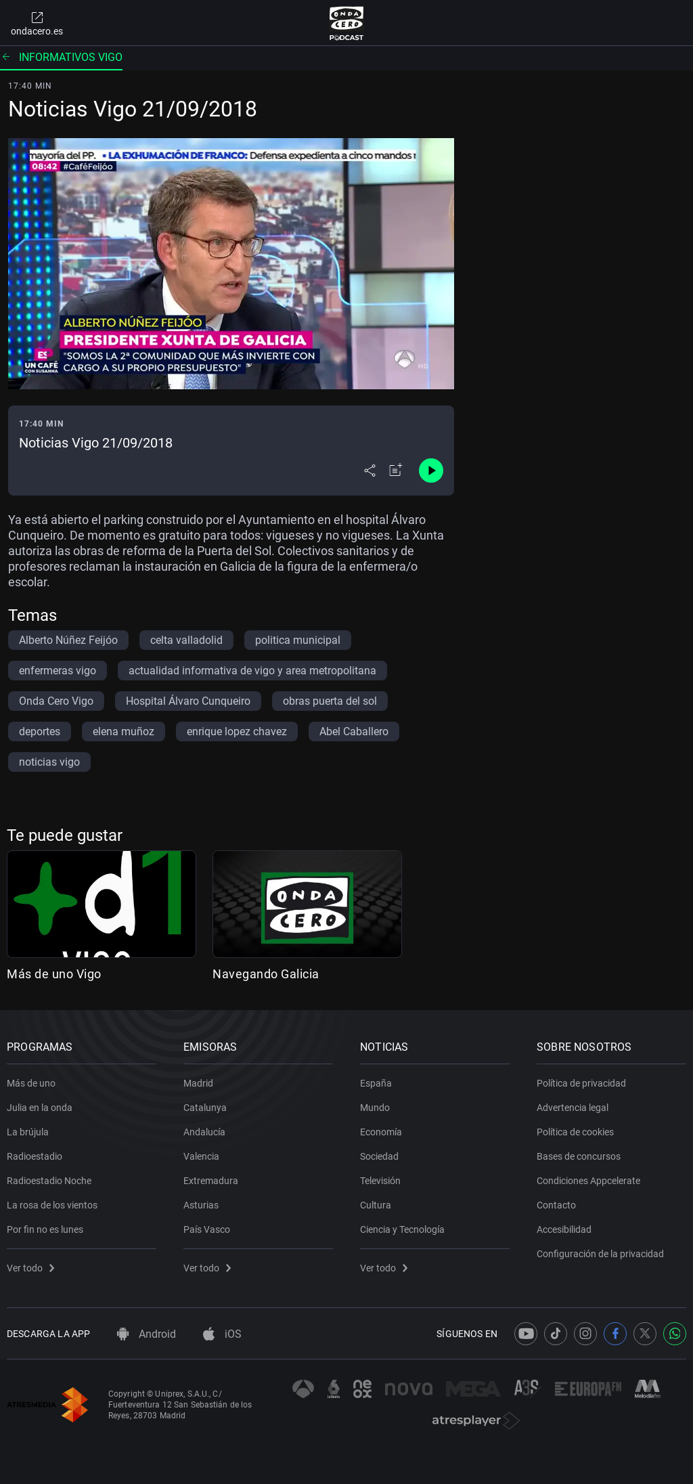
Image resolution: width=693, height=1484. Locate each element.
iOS (222, 1334)
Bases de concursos (579, 1156)
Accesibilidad (564, 1229)
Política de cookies (575, 1132)
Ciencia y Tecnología (402, 1229)
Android (146, 1334)
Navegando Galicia (266, 974)
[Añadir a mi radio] (396, 470)
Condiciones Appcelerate (588, 1180)
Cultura (375, 1205)
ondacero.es (37, 23)
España (376, 1083)
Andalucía (204, 1132)
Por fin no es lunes (45, 1229)
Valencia (201, 1156)
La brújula (28, 1132)
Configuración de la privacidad (600, 1253)
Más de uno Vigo (54, 974)
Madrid (198, 1083)
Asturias (201, 1205)
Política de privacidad (581, 1083)
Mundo (375, 1107)
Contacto (556, 1205)
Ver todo (30, 1268)
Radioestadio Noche (49, 1180)
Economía (381, 1132)
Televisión (380, 1180)
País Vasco (206, 1229)
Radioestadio (34, 1156)
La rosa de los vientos (52, 1205)
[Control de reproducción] (431, 470)
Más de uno (31, 1083)
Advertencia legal (572, 1107)
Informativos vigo (61, 57)
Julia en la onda (39, 1107)
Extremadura (210, 1180)
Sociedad (379, 1156)
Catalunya (205, 1107)
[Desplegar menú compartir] (370, 470)
